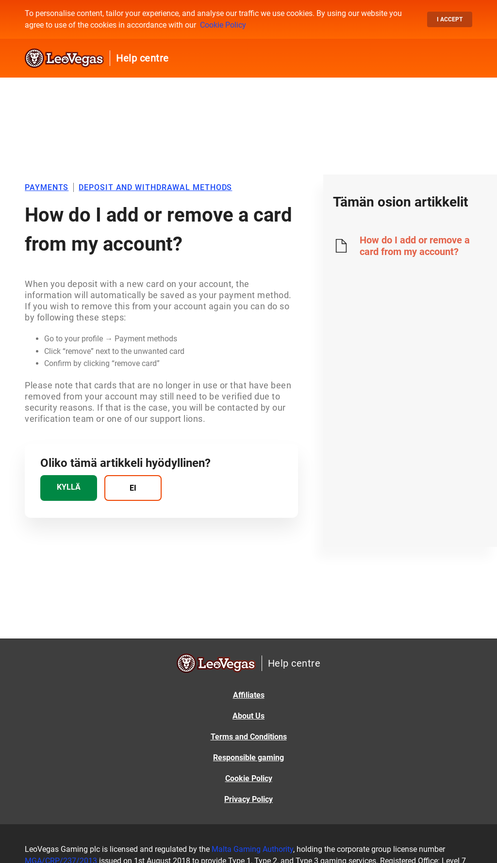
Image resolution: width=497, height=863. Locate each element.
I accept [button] (450, 19)
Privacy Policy (248, 799)
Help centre (142, 58)
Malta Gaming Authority (252, 849)
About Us (248, 715)
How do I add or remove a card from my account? (415, 245)
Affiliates (249, 695)
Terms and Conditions (249, 736)
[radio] (68, 488)
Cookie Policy (223, 25)
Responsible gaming (248, 757)
